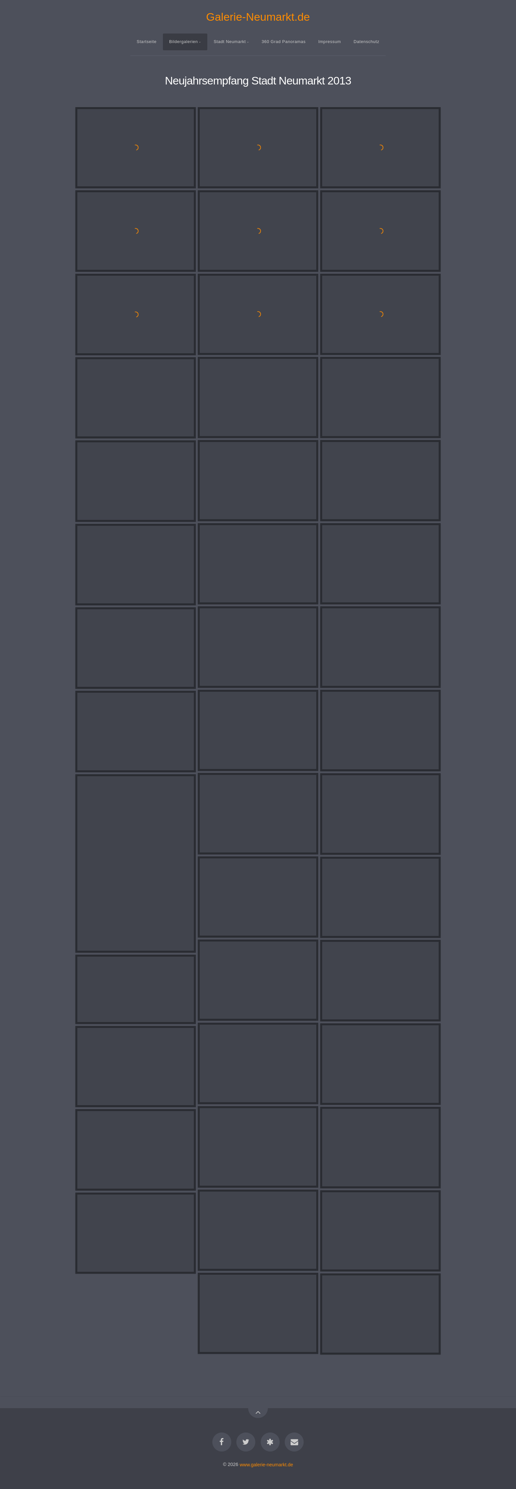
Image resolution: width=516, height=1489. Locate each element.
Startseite (146, 41)
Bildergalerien (183, 41)
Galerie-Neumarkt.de (258, 17)
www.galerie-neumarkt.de (266, 1464)
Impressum (329, 41)
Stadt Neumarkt (230, 41)
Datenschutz (366, 41)
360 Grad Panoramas (284, 41)
